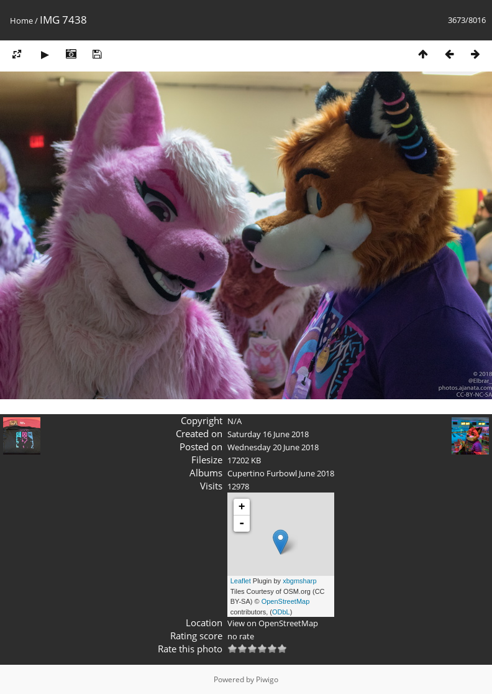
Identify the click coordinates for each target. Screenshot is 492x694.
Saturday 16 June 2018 (268, 434)
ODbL (281, 612)
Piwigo (267, 679)
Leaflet (240, 581)
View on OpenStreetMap (272, 623)
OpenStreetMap (286, 601)
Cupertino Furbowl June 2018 (280, 473)
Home (21, 20)
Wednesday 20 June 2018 (273, 447)
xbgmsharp (299, 581)
